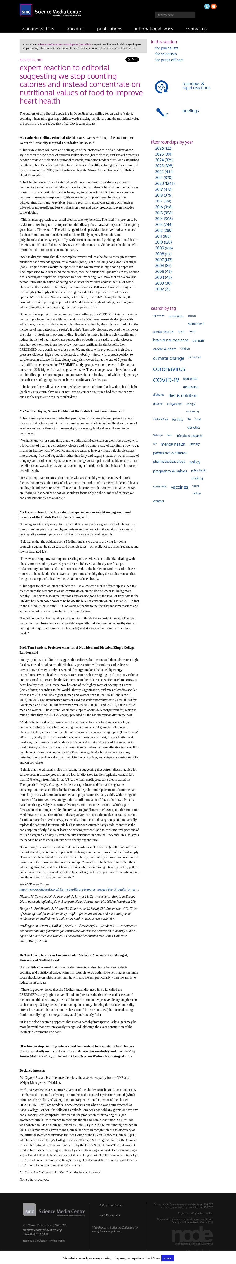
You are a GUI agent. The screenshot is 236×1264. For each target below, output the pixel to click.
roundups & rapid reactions (196, 85)
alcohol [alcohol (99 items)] (192, 315)
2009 (159, 248)
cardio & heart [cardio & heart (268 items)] (164, 349)
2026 (159, 148)
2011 (158, 236)
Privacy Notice (57, 1240)
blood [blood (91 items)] (192, 331)
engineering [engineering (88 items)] (192, 411)
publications (110, 28)
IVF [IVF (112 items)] (155, 443)
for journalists (166, 48)
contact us (196, 28)
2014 (159, 218)
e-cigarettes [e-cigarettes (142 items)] (174, 404)
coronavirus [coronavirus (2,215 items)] (169, 368)
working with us (38, 28)
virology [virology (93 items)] (196, 493)
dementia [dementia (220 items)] (190, 378)
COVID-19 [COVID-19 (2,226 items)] (166, 380)
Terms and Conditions (35, 1240)
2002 (159, 289)
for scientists (166, 54)
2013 (159, 224)
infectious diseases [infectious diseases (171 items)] (189, 435)
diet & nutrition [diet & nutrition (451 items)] (183, 395)
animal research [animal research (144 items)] (163, 331)
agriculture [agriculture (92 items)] (158, 315)
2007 (159, 259)
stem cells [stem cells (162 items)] (159, 486)
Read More (153, 1258)
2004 (159, 277)
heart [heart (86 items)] (169, 435)
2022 (159, 171)
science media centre (50, 44)
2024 (159, 160)
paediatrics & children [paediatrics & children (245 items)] (170, 453)
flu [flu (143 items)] (189, 419)
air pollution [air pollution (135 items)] (176, 316)
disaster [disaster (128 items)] (158, 403)
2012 (159, 230)
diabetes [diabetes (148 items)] (158, 394)
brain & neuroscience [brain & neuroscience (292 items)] (170, 340)
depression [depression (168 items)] (190, 387)
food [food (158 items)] (198, 419)
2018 (159, 195)
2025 (159, 154)
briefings (190, 110)
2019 (159, 189)
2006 (159, 265)
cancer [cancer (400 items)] (198, 340)
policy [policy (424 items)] (194, 461)
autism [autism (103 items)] (181, 331)
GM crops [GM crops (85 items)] (158, 435)
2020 (159, 183)
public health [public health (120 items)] (198, 470)
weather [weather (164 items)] (158, 501)
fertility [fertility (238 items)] (177, 419)
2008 (159, 254)
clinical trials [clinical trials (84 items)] (194, 356)
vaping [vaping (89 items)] (195, 485)
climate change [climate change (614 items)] (168, 358)
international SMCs (154, 28)
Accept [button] (168, 1258)
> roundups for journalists (76, 44)
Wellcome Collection (122, 1227)
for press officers (169, 59)
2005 (159, 271)
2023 (159, 165)
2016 (159, 207)
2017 (158, 201)
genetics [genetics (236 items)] (193, 427)
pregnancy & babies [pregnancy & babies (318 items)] (170, 470)
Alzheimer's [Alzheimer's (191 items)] (196, 324)
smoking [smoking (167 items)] (197, 478)
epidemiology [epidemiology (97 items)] (160, 418)
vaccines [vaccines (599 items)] (179, 487)
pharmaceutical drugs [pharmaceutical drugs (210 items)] (169, 461)
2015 (159, 212)
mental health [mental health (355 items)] (173, 444)
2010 (159, 242)
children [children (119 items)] (185, 348)
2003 (159, 283)
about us (76, 28)
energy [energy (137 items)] (190, 404)
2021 (159, 177)
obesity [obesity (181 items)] (194, 444)
